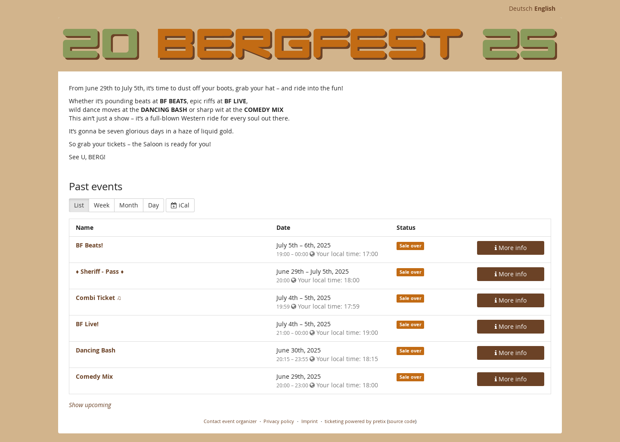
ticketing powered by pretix (355, 421)
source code (401, 421)
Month (128, 205)
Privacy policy (279, 421)
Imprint (309, 421)
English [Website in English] (544, 8)
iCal (180, 205)
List (79, 205)
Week (101, 205)
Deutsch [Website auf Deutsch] (521, 8)
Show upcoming (90, 405)
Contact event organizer (230, 421)
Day (153, 205)
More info (511, 248)
